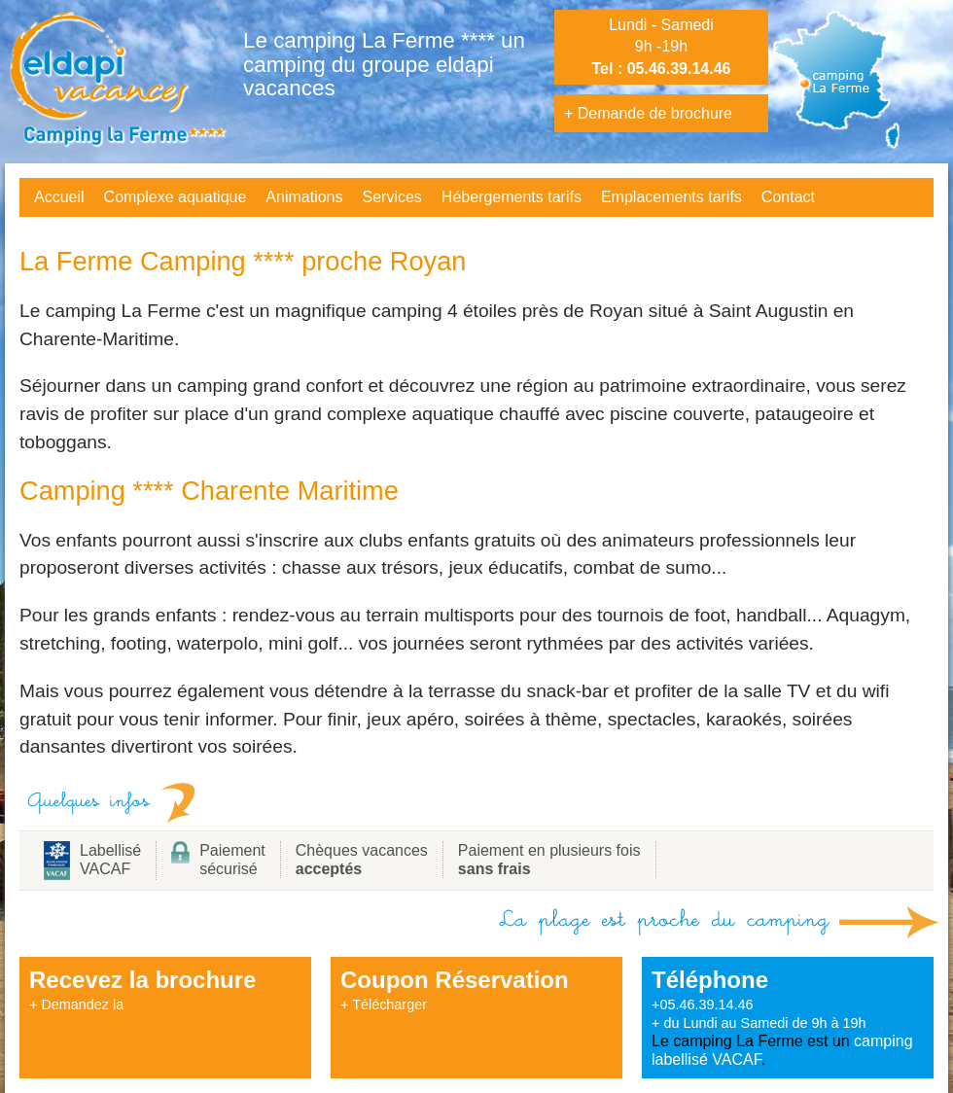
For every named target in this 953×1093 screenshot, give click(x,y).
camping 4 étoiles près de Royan (507, 310)
